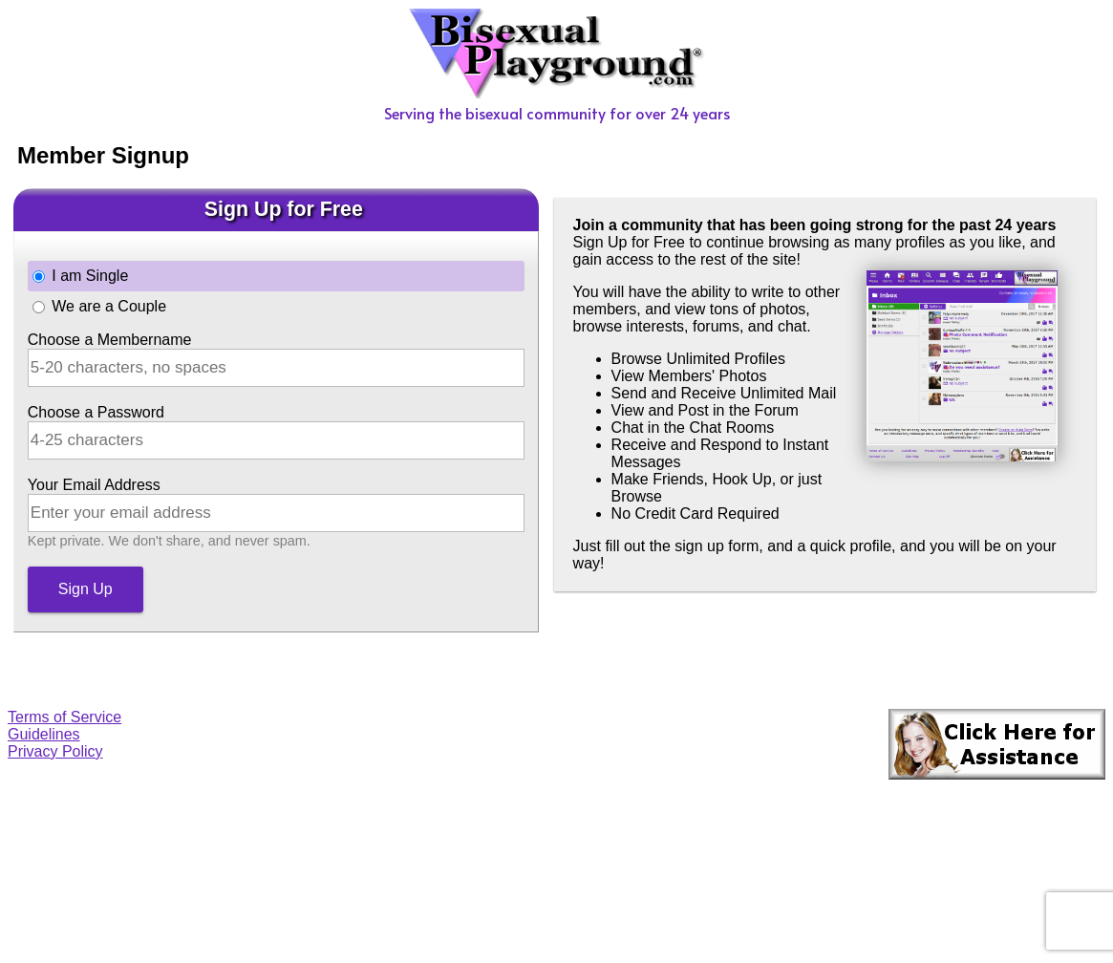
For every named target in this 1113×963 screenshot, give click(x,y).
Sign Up (85, 589)
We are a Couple (109, 306)
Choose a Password (96, 412)
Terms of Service (64, 717)
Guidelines (44, 734)
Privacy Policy (55, 751)
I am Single (90, 276)
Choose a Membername (110, 340)
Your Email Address (94, 485)
